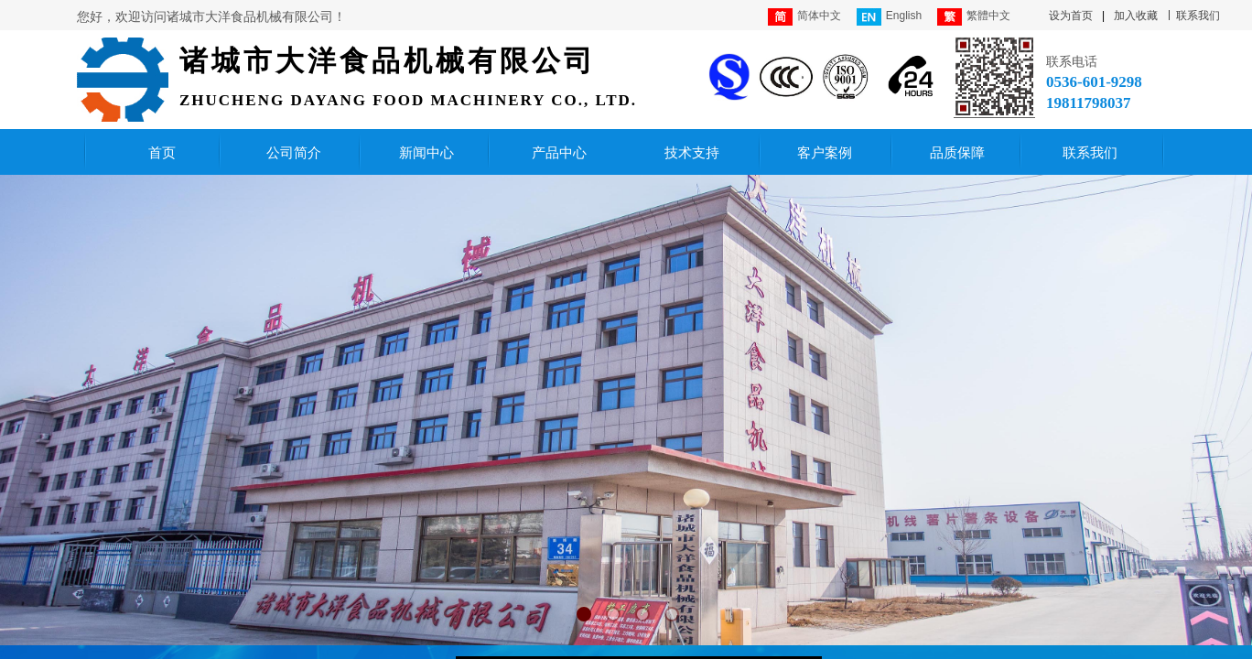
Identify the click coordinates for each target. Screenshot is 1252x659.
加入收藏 (1136, 15)
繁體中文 (973, 17)
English (889, 17)
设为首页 (1071, 15)
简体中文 (804, 17)
